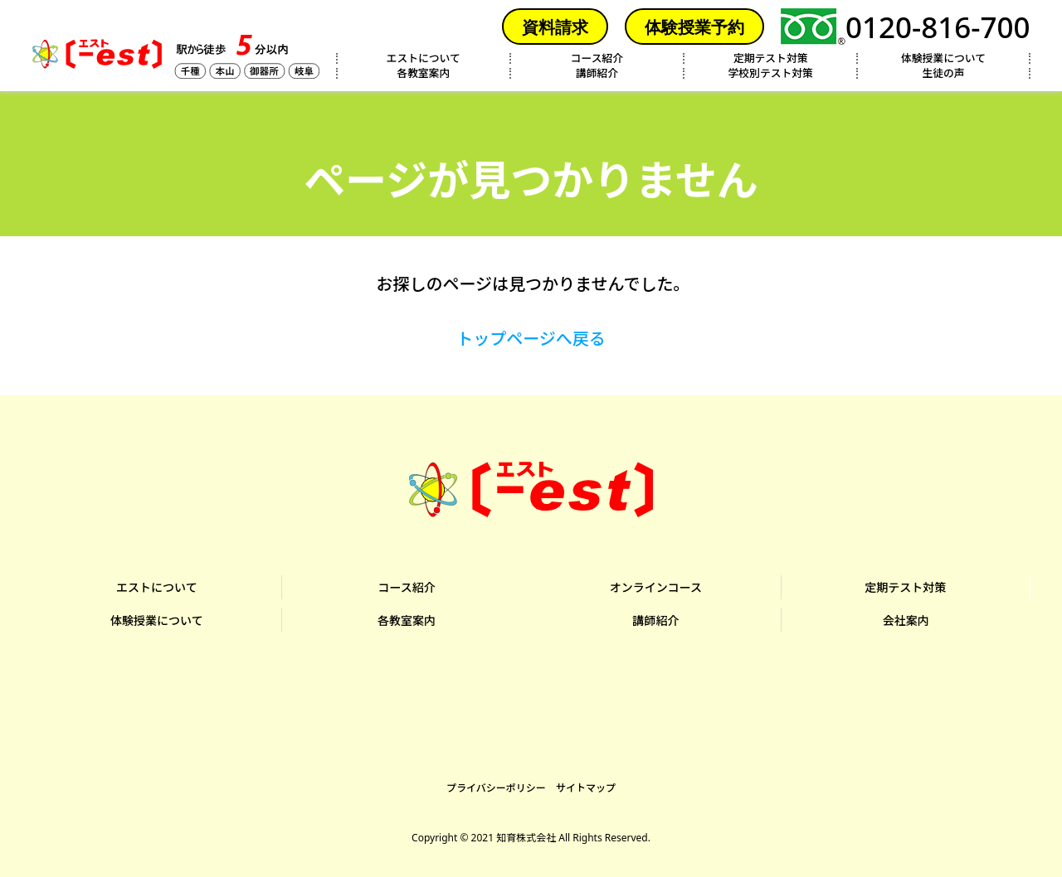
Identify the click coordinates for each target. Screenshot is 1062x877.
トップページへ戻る (531, 338)
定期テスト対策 (770, 58)
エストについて (423, 58)
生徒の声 (943, 73)
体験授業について (943, 58)
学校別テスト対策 (770, 73)
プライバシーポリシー (496, 784)
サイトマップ (586, 784)
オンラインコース (656, 586)
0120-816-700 (905, 26)
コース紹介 (597, 58)
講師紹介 (597, 73)
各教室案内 (423, 73)
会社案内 (905, 617)
